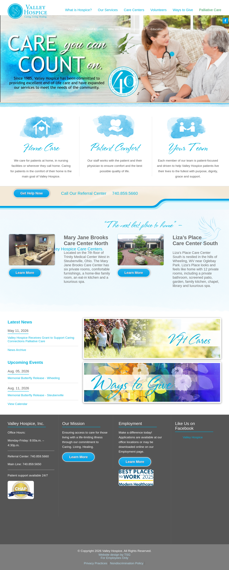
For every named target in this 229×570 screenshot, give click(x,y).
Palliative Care (210, 10)
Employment (137, 29)
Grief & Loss (94, 29)
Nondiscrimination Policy (126, 563)
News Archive (17, 350)
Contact (174, 29)
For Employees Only (114, 558)
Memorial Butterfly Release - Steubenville (36, 395)
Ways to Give (183, 10)
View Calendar (17, 404)
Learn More (25, 273)
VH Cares (74, 29)
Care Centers (134, 10)
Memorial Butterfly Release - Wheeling (34, 378)
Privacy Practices (95, 563)
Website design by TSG (115, 554)
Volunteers (158, 10)
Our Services (108, 10)
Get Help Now (31, 193)
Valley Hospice (193, 437)
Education (157, 29)
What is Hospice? (78, 10)
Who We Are (116, 29)
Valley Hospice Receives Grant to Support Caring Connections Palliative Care (41, 339)
